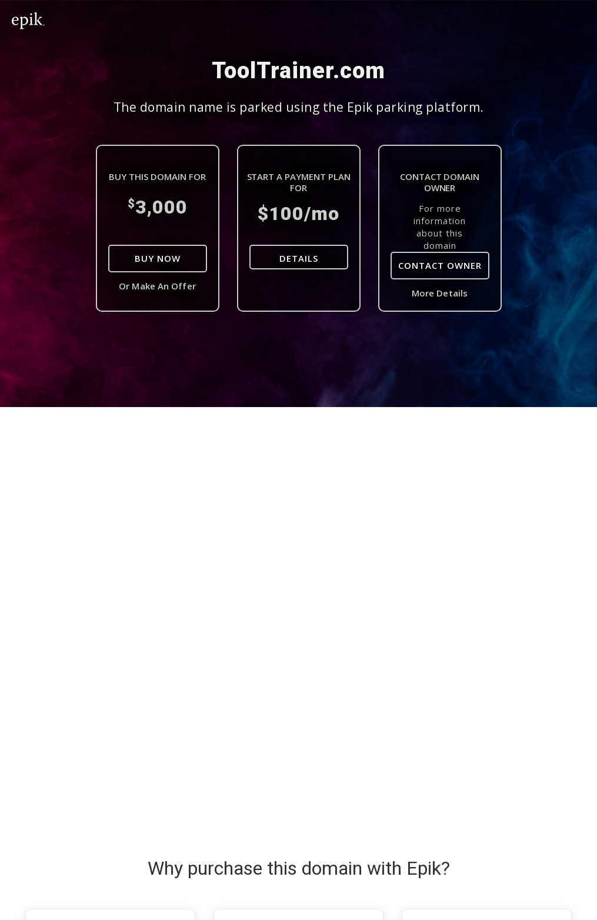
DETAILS (298, 258)
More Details (440, 293)
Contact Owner (440, 265)
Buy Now (158, 258)
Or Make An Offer (157, 286)
